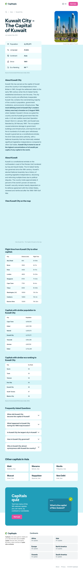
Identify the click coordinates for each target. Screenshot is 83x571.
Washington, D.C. (12, 292)
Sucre (8, 369)
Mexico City (10, 396)
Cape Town (10, 283)
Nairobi (9, 330)
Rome (8, 265)
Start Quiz (73, 4)
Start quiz (17, 517)
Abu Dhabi (10, 260)
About (57, 567)
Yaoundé (9, 340)
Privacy (63, 567)
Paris (8, 270)
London (9, 274)
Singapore (10, 279)
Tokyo (8, 288)
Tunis (8, 373)
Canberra (9, 297)
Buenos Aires (11, 301)
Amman (9, 344)
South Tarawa (11, 391)
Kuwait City (19, 12)
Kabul (8, 326)
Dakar (8, 349)
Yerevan (9, 378)
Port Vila (9, 382)
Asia (11, 12)
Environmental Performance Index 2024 (19, 72)
